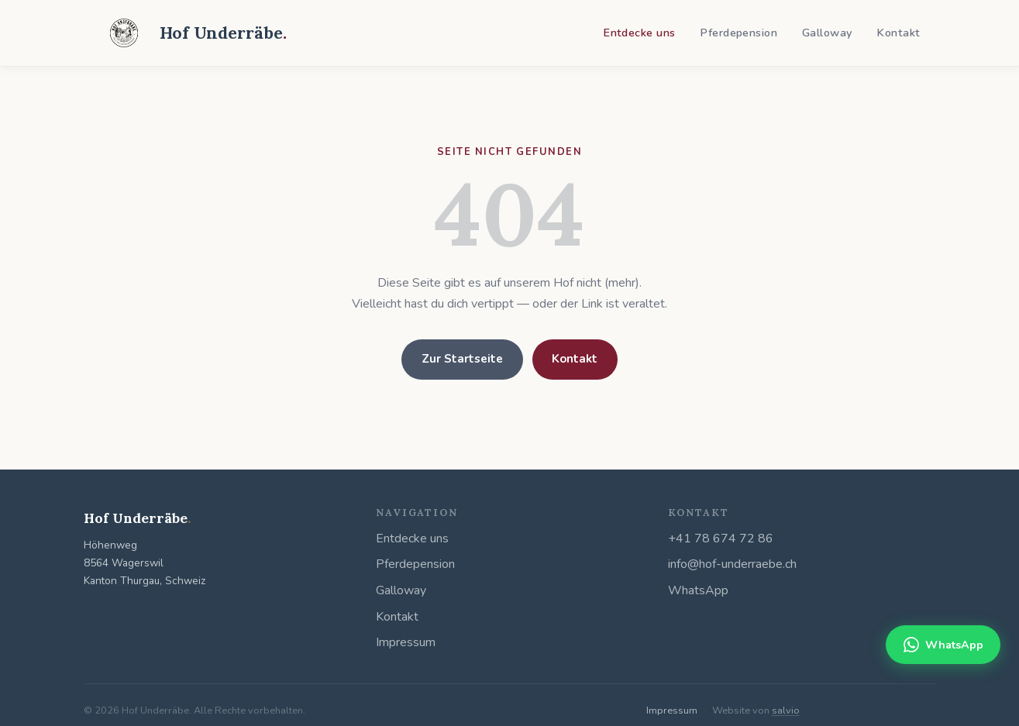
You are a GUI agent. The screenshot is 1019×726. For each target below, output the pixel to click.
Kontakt (898, 32)
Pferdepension (738, 32)
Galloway (827, 32)
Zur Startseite (462, 358)
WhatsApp (698, 590)
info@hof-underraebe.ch (732, 564)
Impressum (405, 642)
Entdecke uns (639, 32)
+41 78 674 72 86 (720, 538)
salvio (786, 710)
